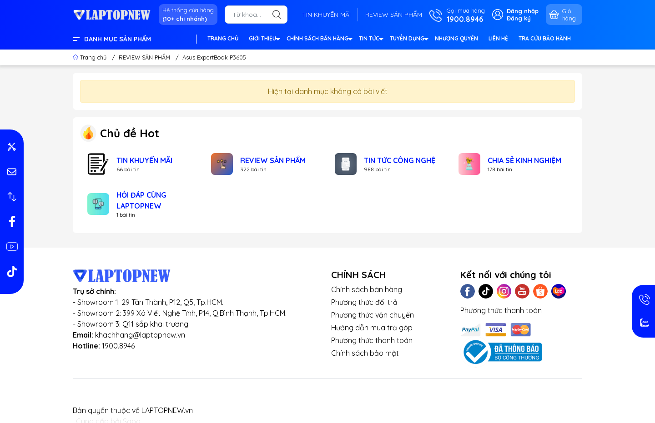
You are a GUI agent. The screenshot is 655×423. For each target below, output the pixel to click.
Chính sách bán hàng (366, 289)
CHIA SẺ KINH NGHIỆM (524, 160)
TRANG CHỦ (222, 38)
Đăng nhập (523, 11)
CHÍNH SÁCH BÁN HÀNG (319, 40)
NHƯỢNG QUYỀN (456, 38)
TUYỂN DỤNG (409, 40)
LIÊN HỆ (498, 38)
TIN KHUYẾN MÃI (326, 14)
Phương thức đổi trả (364, 302)
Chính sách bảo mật (365, 353)
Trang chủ (90, 57)
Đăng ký (519, 18)
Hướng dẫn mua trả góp (372, 327)
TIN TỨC (371, 40)
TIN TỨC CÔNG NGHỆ (399, 160)
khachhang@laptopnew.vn (140, 334)
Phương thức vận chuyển (372, 314)
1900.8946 (118, 345)
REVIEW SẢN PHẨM (393, 14)
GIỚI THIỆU (264, 40)
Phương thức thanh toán (372, 340)
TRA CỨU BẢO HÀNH (545, 38)
